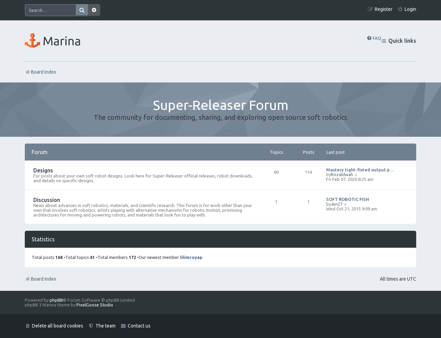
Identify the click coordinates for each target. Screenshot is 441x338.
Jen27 (336, 204)
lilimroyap (191, 257)
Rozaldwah (342, 174)
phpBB (56, 300)
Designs (43, 170)
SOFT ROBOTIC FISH (347, 199)
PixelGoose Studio (94, 304)
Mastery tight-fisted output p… (360, 169)
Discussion (46, 200)
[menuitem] (407, 9)
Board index (40, 279)
